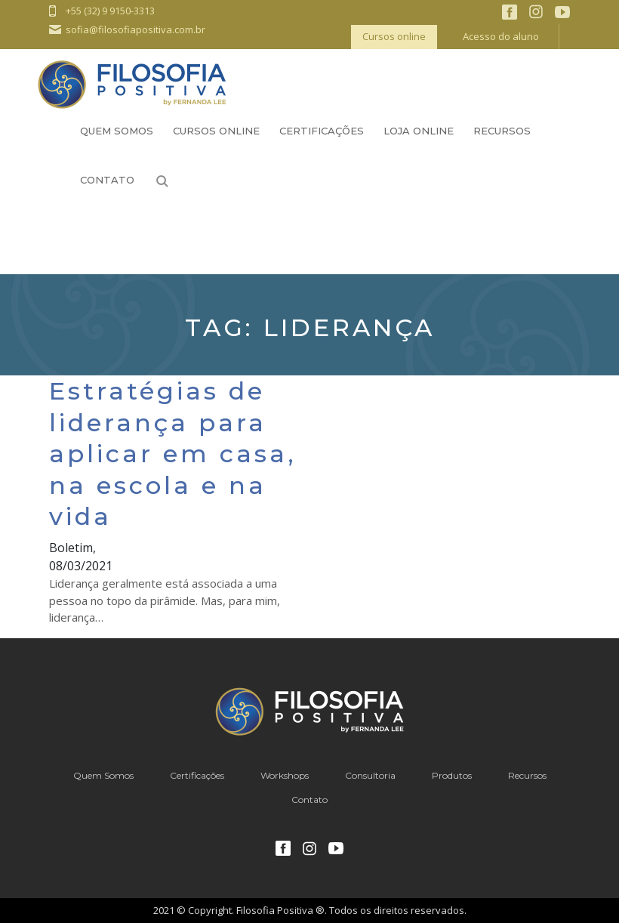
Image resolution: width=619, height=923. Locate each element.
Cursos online (394, 36)
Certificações (321, 131)
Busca (162, 181)
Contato (107, 180)
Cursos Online (216, 131)
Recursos (502, 131)
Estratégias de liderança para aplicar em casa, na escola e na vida (173, 453)
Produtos (452, 775)
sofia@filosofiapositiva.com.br (135, 29)
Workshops (284, 775)
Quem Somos (116, 131)
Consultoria (370, 775)
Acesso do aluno (501, 36)
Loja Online (418, 131)
